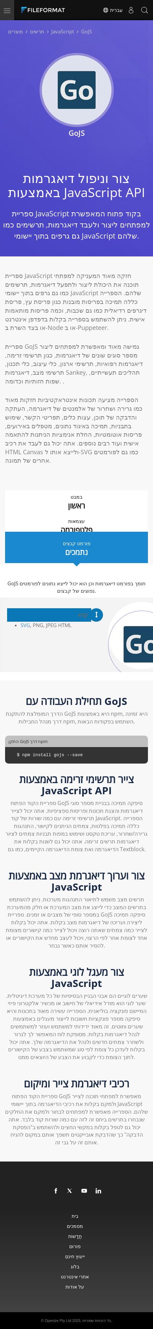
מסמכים (75, 1226)
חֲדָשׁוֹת (75, 1236)
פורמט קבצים (76, 548)
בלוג (75, 1266)
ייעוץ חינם (75, 1256)
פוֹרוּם (75, 1246)
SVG (25, 625)
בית (75, 1216)
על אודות (75, 1287)
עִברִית (113, 10)
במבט (76, 502)
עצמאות (76, 526)
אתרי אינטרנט (75, 1276)
